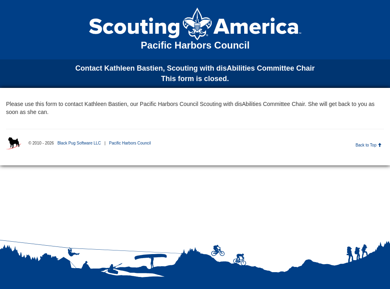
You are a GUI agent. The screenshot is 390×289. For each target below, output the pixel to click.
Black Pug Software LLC (79, 143)
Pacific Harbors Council (130, 143)
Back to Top (368, 145)
